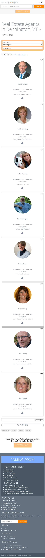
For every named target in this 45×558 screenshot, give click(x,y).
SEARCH (39, 6)
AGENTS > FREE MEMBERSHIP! (12, 546)
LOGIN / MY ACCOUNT (10, 531)
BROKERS (21, 431)
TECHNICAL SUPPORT (9, 504)
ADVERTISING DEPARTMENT (12, 506)
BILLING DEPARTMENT (10, 511)
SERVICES (28, 431)
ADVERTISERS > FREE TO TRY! (12, 550)
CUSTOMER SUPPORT (9, 502)
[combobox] (22, 42)
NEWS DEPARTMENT (9, 508)
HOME (5, 529)
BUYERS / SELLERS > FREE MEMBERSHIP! (15, 548)
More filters (22, 11)
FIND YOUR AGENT (9, 538)
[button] (37, 2)
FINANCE (13, 431)
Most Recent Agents (19, 54)
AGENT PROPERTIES (9, 540)
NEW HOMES (5, 431)
